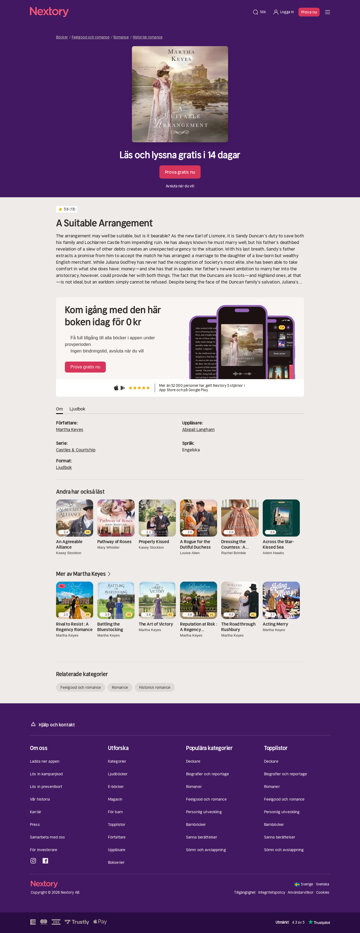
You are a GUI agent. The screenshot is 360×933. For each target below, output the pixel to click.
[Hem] (139, 12)
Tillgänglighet (245, 892)
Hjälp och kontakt (52, 724)
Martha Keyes (69, 429)
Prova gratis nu (180, 172)
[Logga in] (283, 12)
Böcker (62, 37)
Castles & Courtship (75, 449)
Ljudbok (64, 467)
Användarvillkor (301, 892)
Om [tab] (59, 409)
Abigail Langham (198, 429)
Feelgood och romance (91, 37)
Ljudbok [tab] (77, 409)
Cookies (322, 892)
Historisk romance (147, 37)
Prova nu (309, 12)
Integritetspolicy (271, 892)
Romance (121, 37)
